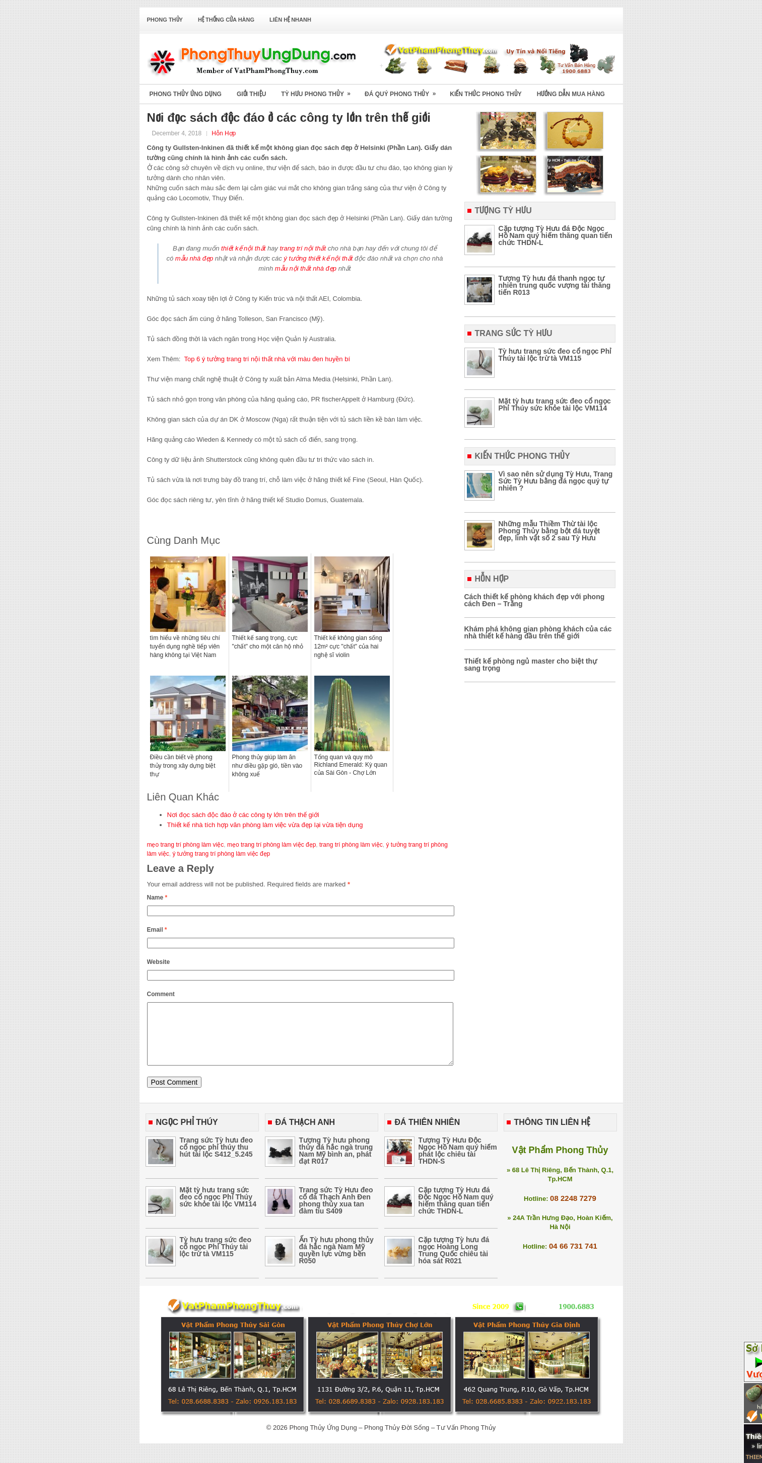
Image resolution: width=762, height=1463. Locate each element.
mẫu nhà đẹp (194, 258)
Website (158, 961)
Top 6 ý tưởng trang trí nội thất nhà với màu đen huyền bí (267, 359)
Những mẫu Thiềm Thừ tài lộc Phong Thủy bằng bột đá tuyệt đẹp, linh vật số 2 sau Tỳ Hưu (549, 531)
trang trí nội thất (303, 248)
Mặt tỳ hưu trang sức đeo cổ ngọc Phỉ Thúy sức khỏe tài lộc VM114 (555, 404)
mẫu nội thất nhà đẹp (305, 268)
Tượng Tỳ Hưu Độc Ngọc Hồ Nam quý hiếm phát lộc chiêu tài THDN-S (458, 1162)
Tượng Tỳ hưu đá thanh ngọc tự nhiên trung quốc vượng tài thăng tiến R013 (555, 285)
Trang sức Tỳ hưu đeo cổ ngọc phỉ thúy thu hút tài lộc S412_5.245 (216, 1159)
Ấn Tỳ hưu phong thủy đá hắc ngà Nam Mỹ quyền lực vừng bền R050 (336, 1262)
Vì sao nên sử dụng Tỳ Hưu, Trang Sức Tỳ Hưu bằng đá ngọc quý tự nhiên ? (556, 481)
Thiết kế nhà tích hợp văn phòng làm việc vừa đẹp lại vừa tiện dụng (265, 825)
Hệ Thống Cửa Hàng (226, 20)
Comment (161, 994)
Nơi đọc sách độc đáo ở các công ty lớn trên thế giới (243, 815)
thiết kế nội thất (243, 248)
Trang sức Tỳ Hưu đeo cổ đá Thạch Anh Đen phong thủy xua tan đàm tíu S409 (336, 1212)
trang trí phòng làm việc (351, 844)
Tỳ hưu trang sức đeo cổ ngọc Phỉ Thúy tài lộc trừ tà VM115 (555, 354)
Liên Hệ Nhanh (290, 20)
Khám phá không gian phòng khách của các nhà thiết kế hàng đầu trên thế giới (538, 632)
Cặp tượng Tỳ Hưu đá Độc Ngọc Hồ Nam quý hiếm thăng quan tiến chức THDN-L (555, 235)
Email (157, 929)
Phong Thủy (165, 20)
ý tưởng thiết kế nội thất (318, 258)
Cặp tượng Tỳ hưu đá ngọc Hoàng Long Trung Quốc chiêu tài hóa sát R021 (454, 1262)
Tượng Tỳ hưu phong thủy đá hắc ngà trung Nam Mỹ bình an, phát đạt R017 (336, 1162)
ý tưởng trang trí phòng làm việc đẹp (221, 853)
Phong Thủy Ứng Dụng (186, 94)
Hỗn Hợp (224, 133)
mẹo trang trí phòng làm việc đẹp (271, 844)
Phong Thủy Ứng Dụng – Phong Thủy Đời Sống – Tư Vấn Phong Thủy (392, 1439)
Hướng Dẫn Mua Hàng (571, 94)
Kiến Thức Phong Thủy (485, 94)
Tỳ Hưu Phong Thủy (319, 91)
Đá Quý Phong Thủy (403, 91)
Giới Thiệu (251, 94)
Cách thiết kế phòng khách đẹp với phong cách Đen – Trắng (534, 600)
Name (157, 897)
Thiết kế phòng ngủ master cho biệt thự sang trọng (530, 664)
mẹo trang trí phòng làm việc (185, 844)
